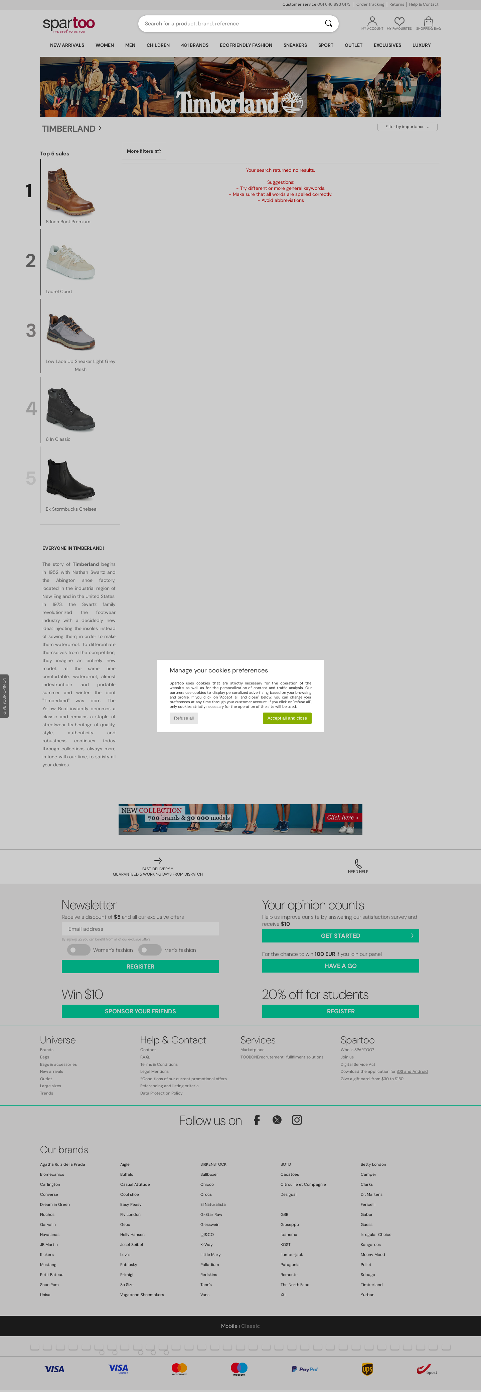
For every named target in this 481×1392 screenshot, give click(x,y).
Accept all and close (287, 718)
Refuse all (184, 718)
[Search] (328, 23)
